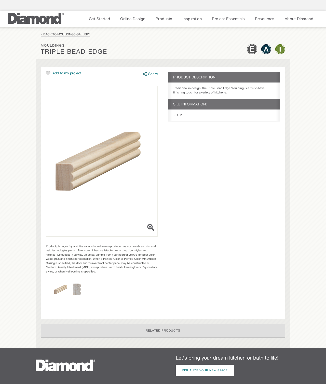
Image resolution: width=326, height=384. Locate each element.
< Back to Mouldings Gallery (65, 34)
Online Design (132, 19)
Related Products (163, 330)
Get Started (99, 19)
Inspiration (192, 19)
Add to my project (67, 73)
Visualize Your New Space (205, 370)
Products (164, 19)
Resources (265, 19)
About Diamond (299, 19)
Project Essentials (228, 19)
